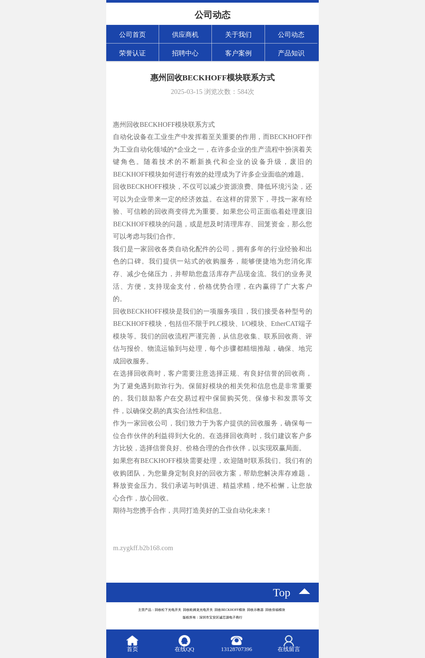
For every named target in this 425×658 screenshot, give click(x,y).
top (282, 592)
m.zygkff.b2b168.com (143, 547)
